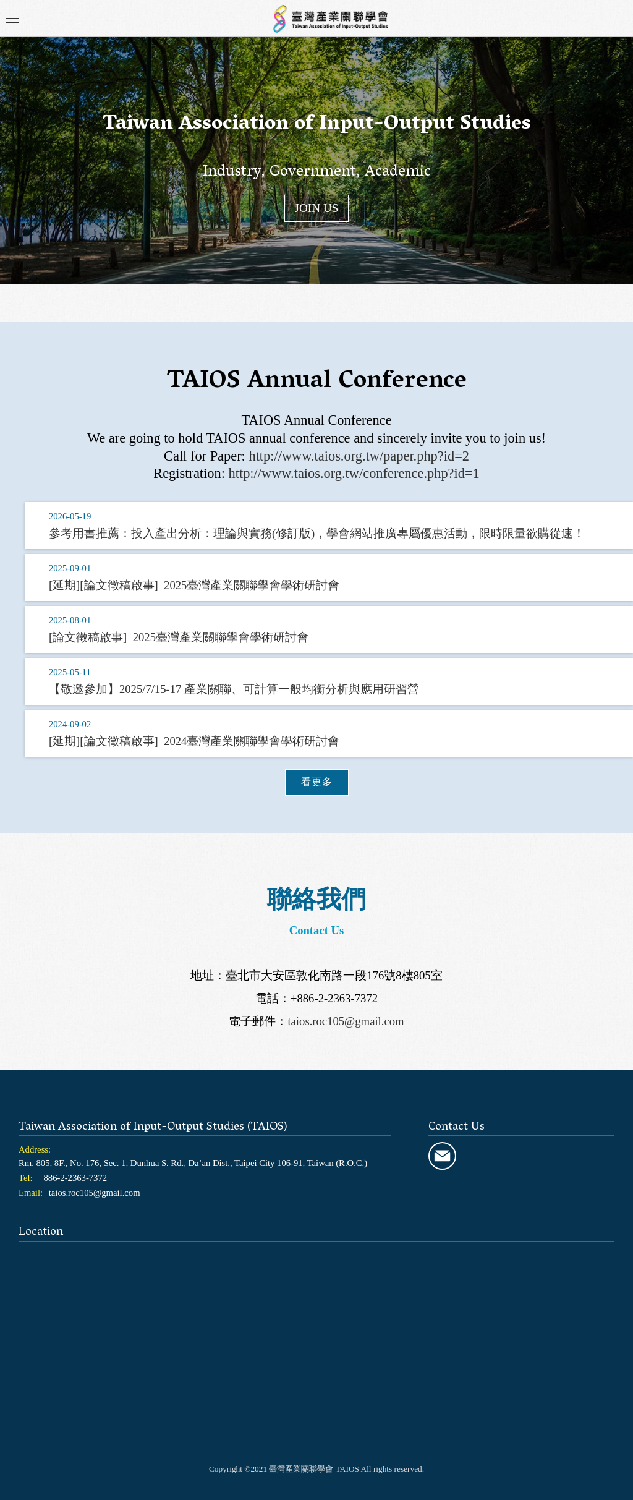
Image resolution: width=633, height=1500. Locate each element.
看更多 (317, 782)
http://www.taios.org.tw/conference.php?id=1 (354, 473)
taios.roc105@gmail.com (345, 1021)
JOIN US (317, 208)
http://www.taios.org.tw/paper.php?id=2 (359, 456)
